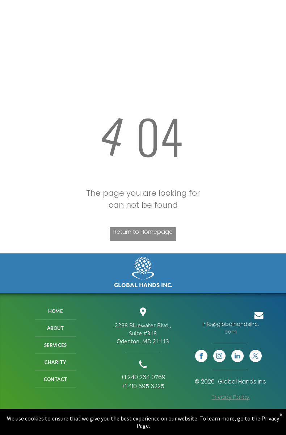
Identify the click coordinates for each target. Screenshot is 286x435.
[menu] (270, 10)
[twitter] (255, 357)
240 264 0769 (146, 377)
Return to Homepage (143, 232)
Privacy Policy (230, 397)
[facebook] (201, 357)
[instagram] (219, 357)
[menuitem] (55, 311)
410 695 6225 (146, 386)
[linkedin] (237, 357)
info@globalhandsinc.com (230, 327)
